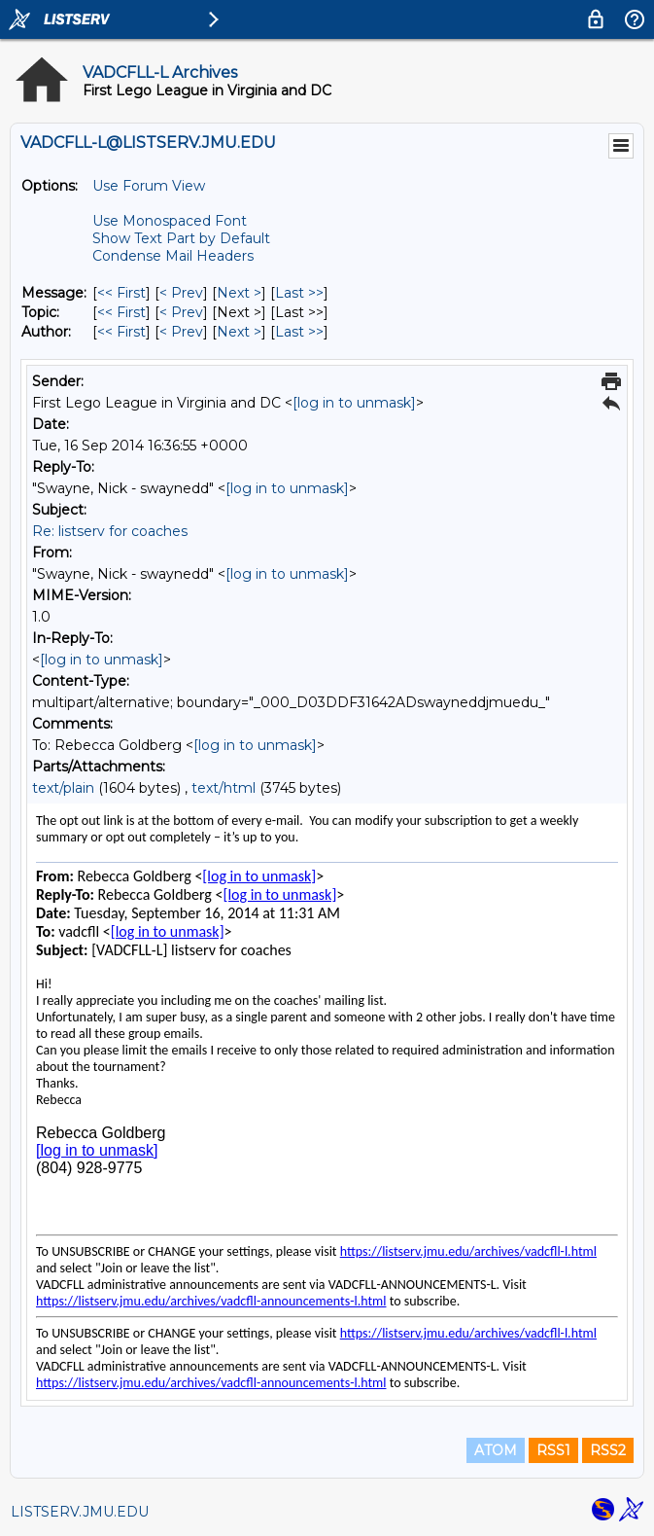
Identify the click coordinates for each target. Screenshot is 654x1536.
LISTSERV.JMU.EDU (80, 1511)
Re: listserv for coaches (110, 531)
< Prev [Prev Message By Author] (181, 331)
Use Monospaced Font (169, 221)
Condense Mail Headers (173, 256)
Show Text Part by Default (181, 238)
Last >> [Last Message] (299, 293)
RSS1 (553, 1450)
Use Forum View (148, 186)
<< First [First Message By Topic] (121, 312)
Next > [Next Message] (239, 293)
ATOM (495, 1450)
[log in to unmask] (354, 402)
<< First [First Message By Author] (121, 331)
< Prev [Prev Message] (181, 293)
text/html (223, 788)
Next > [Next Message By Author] (239, 331)
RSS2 (608, 1450)
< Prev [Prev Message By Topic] (181, 312)
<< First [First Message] (121, 293)
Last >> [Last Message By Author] (299, 331)
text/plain (63, 788)
